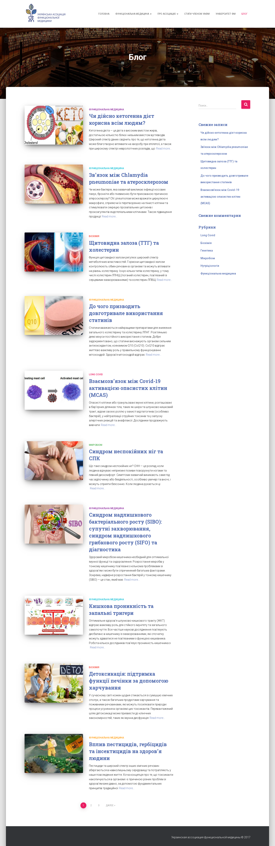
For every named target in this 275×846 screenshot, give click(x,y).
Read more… (164, 148)
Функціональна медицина (133, 13)
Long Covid (96, 374)
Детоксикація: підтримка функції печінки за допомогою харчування (128, 681)
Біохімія (94, 236)
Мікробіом (95, 445)
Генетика (207, 250)
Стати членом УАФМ (197, 13)
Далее (110, 805)
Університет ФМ (226, 13)
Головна (103, 13)
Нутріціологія (210, 265)
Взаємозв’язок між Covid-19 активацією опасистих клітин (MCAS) (128, 388)
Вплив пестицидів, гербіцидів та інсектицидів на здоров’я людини (128, 751)
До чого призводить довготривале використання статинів (126, 313)
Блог (244, 13)
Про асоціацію (168, 13)
